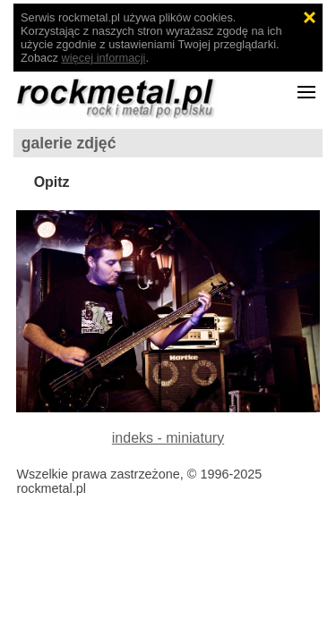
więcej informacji (104, 57)
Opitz (52, 182)
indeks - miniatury (168, 437)
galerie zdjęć (69, 143)
